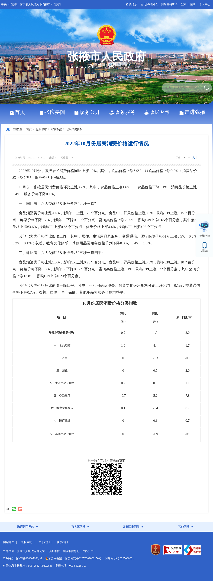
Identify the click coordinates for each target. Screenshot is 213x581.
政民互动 (158, 112)
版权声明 (26, 542)
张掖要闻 (53, 112)
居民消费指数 (74, 129)
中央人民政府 (9, 4)
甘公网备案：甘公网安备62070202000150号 (73, 558)
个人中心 (204, 4)
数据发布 (41, 129)
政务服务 (123, 112)
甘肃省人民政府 (30, 4)
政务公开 (88, 112)
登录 (184, 4)
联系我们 (62, 542)
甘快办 (204, 250)
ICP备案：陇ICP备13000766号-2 (22, 558)
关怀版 (131, 4)
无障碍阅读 (149, 4)
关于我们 (44, 542)
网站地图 (8, 542)
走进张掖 (193, 112)
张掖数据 (56, 129)
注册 (193, 4)
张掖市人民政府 (51, 4)
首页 (18, 112)
